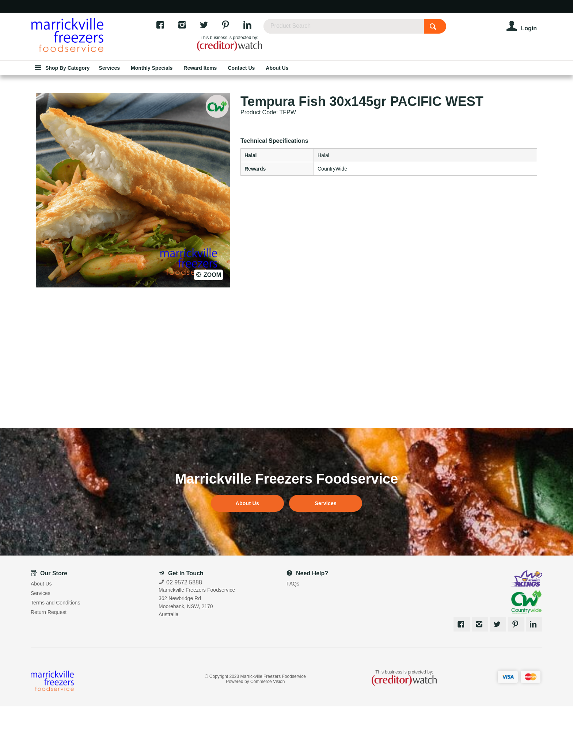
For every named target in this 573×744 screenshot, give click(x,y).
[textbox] (366, 29)
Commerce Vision (267, 719)
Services (326, 541)
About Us (247, 541)
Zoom (212, 312)
